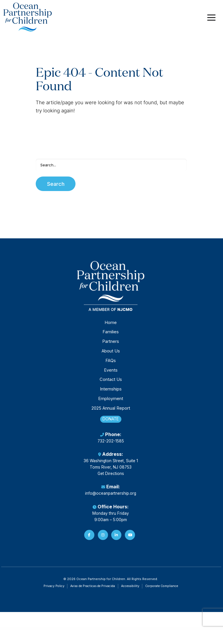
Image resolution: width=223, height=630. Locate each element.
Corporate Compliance (161, 589)
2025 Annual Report (110, 410)
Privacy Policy (54, 589)
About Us (111, 353)
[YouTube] (130, 538)
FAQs (110, 362)
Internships (111, 391)
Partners (110, 343)
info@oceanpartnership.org (110, 496)
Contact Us (111, 381)
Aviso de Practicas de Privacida (92, 589)
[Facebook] (89, 538)
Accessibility (130, 589)
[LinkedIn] (116, 538)
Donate (110, 421)
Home (111, 324)
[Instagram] (103, 538)
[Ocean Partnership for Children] (28, 17)
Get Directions (111, 476)
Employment (110, 401)
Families (110, 334)
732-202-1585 (111, 444)
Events (111, 372)
